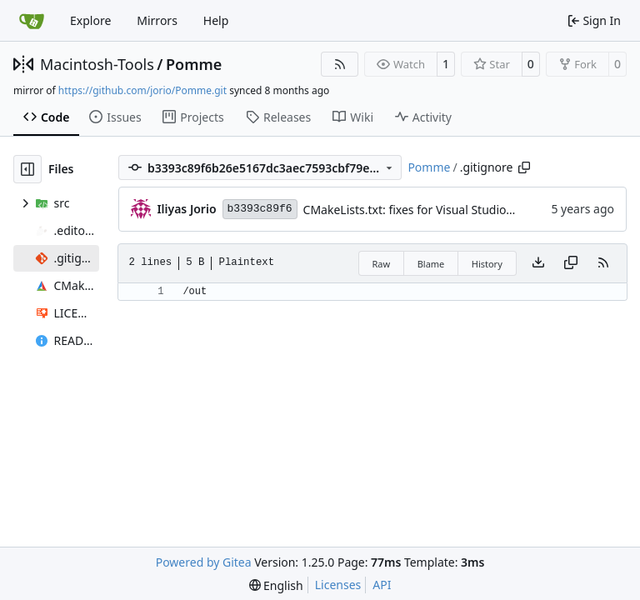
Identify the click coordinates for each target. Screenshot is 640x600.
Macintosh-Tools (97, 64)
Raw (381, 264)
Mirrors (157, 20)
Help (216, 20)
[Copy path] (524, 167)
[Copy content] (571, 263)
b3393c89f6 (260, 208)
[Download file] (538, 263)
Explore (90, 20)
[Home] (31, 21)
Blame (431, 264)
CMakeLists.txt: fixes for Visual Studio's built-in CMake (450, 210)
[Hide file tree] (27, 169)
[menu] (276, 585)
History (487, 264)
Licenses (338, 584)
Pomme (194, 64)
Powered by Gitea (204, 562)
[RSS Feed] (340, 64)
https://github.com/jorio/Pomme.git (142, 90)
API (381, 584)
